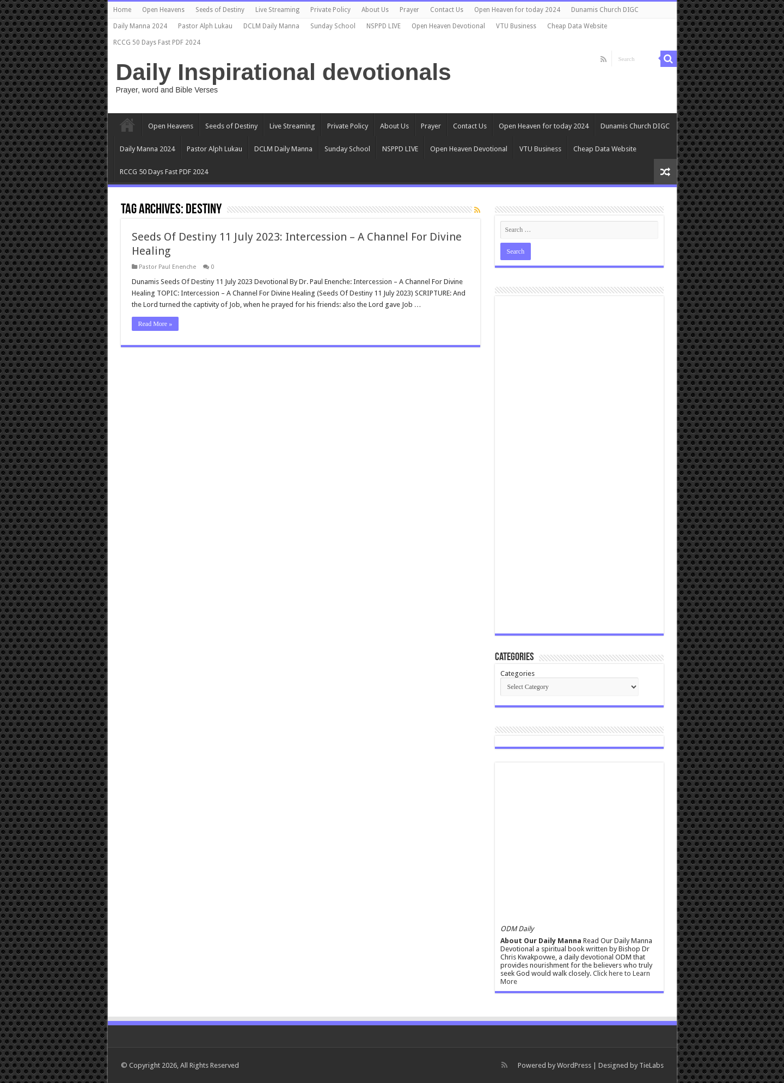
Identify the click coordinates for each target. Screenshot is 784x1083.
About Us (375, 10)
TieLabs (651, 1065)
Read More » (155, 324)
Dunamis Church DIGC (605, 10)
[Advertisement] (579, 464)
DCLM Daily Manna (271, 26)
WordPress (574, 1065)
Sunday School (333, 26)
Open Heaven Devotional (448, 26)
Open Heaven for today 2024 (517, 10)
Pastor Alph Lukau (205, 26)
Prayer (409, 10)
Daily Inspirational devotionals (283, 72)
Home (122, 10)
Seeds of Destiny (219, 10)
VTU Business (516, 26)
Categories (517, 673)
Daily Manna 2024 (140, 26)
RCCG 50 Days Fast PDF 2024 (156, 42)
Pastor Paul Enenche (167, 266)
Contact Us (446, 10)
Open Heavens (163, 10)
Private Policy (330, 10)
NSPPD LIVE (383, 26)
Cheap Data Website (577, 26)
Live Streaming (277, 10)
